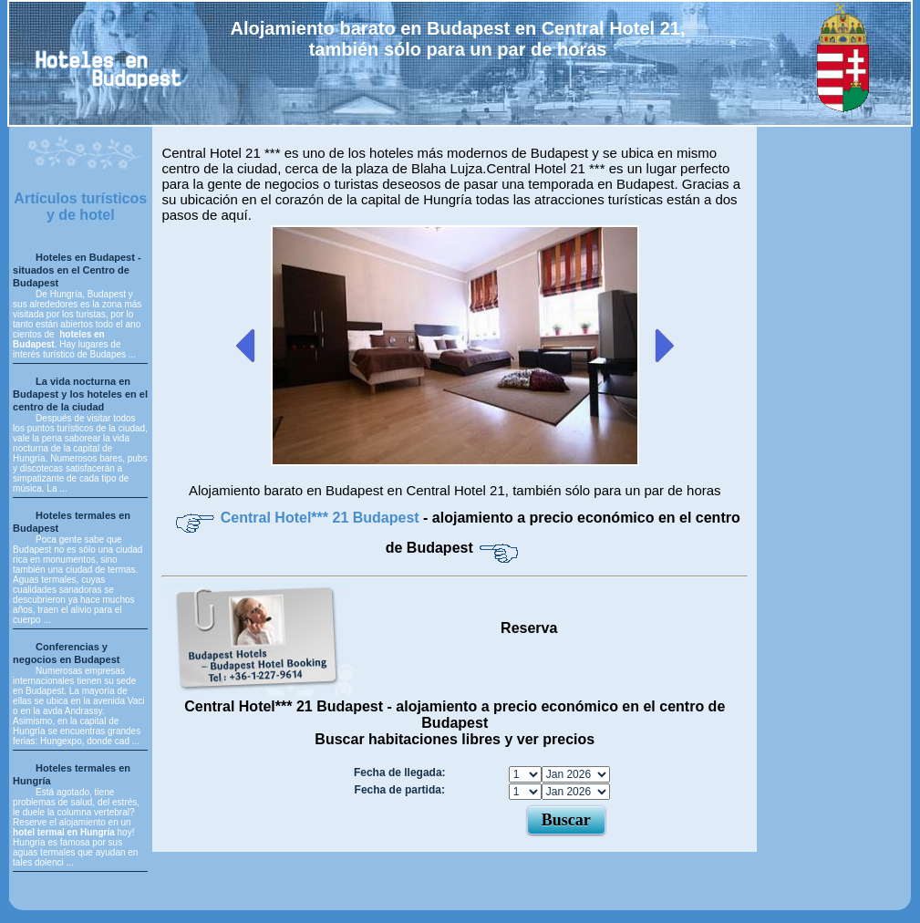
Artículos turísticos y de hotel (80, 207)
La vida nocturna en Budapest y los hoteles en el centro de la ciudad (80, 394)
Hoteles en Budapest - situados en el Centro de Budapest (77, 270)
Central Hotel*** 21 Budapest (322, 517)
